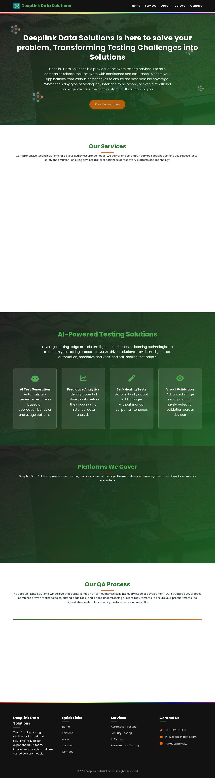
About (165, 6)
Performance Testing (125, 745)
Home (136, 6)
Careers (180, 6)
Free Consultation (107, 107)
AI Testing (117, 739)
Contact (196, 6)
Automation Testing (124, 727)
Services (150, 6)
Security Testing (121, 733)
